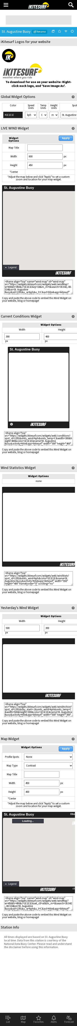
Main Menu (6, 5)
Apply (66, 138)
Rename (40, 32)
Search (71, 3)
